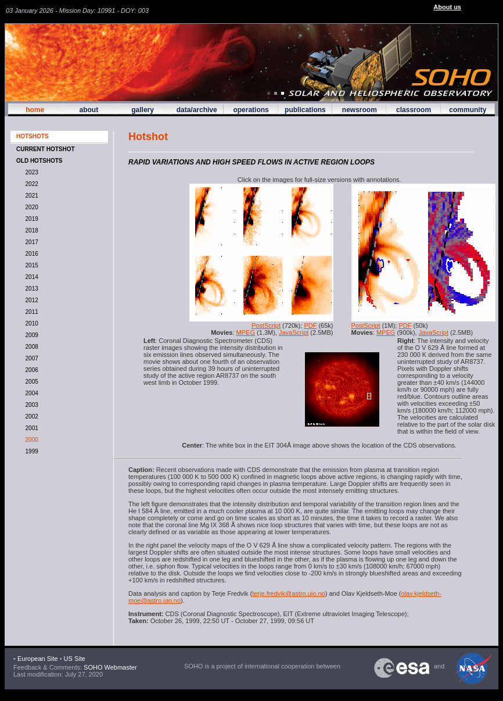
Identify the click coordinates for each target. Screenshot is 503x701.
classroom (413, 110)
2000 (30, 440)
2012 (30, 300)
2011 (30, 312)
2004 (30, 393)
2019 (30, 219)
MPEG (245, 332)
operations (250, 110)
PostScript (266, 325)
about (88, 110)
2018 (30, 230)
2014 (30, 277)
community (467, 110)
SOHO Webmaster (109, 667)
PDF (310, 325)
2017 (30, 242)
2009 (30, 335)
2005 (30, 381)
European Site (37, 658)
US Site (74, 658)
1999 (30, 451)
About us (447, 6)
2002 (30, 416)
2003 (30, 405)
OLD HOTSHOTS (39, 161)
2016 (30, 254)
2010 (30, 323)
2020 (30, 207)
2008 (30, 347)
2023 (30, 172)
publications (305, 110)
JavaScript (293, 332)
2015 (30, 265)
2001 (30, 428)
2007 (30, 358)
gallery (142, 110)
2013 (30, 288)
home (35, 110)
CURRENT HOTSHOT (45, 149)
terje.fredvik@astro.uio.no (288, 593)
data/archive (197, 110)
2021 (30, 195)
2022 (30, 184)
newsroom (359, 110)
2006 (30, 370)
